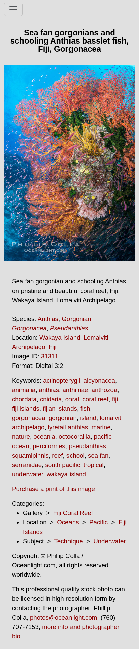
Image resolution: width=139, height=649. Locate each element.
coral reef (96, 399)
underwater (27, 474)
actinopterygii (61, 380)
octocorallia (74, 436)
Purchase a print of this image (53, 488)
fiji (115, 399)
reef (57, 455)
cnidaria (51, 399)
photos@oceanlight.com (63, 617)
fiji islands (25, 408)
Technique (68, 541)
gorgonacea (28, 417)
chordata (24, 399)
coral (72, 399)
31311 (49, 356)
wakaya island (66, 474)
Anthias (48, 318)
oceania (44, 436)
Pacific (98, 522)
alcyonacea (99, 380)
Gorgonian (76, 318)
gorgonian (63, 417)
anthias (49, 389)
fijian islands (60, 408)
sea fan (98, 455)
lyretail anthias (68, 427)
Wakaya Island (59, 337)
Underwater (109, 541)
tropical (94, 464)
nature (21, 436)
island (88, 417)
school (75, 455)
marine (100, 427)
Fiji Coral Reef (73, 512)
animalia (23, 389)
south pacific (62, 464)
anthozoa (105, 389)
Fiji (53, 346)
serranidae (27, 464)
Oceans (68, 522)
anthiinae (75, 389)
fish (85, 408)
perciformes (49, 446)
